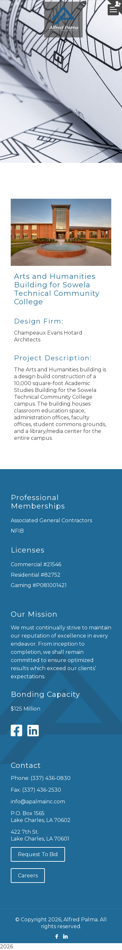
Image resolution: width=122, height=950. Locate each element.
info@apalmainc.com (38, 802)
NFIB (17, 531)
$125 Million (25, 709)
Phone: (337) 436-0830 (41, 778)
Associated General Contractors (51, 520)
